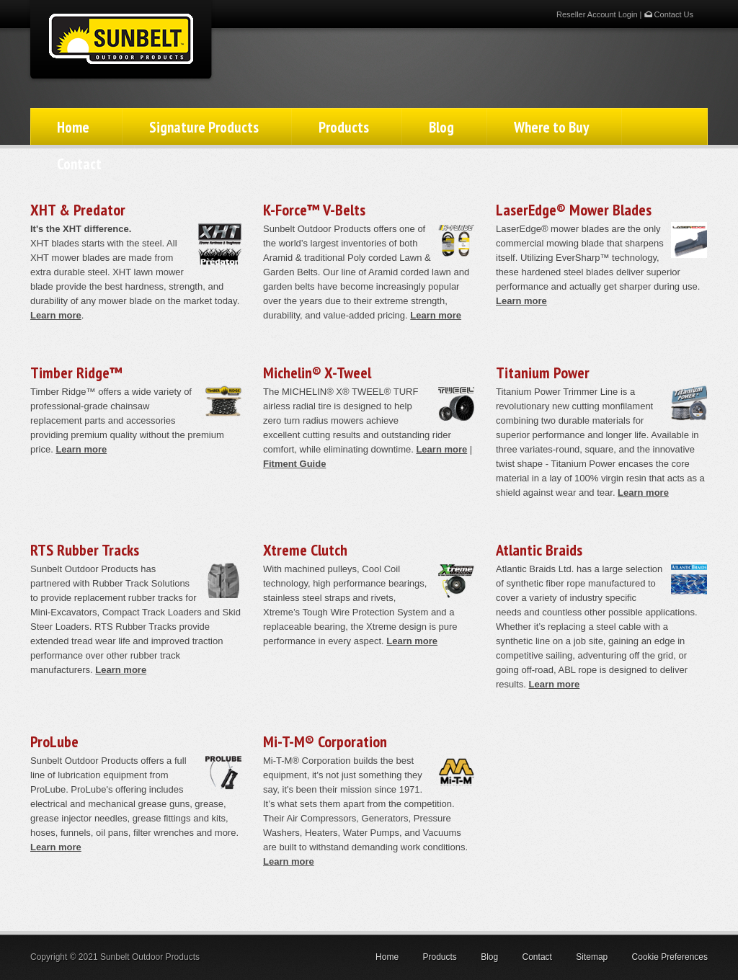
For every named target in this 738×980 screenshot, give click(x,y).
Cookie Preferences (670, 957)
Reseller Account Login (597, 14)
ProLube (54, 741)
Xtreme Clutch (305, 550)
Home (73, 127)
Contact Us (668, 14)
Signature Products (204, 127)
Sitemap (592, 957)
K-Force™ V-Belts (314, 210)
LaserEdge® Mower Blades (574, 210)
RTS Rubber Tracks (84, 550)
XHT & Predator (77, 210)
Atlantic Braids (539, 550)
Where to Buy (551, 127)
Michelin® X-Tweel (317, 372)
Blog (441, 127)
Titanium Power (543, 372)
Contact (79, 164)
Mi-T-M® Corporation (325, 741)
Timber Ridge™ (76, 372)
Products (344, 127)
